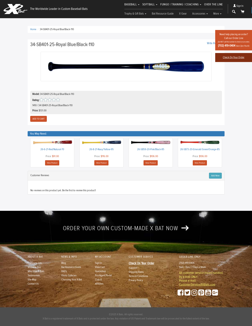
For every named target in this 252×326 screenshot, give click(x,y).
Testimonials (34, 275)
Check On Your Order (233, 57)
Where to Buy (34, 267)
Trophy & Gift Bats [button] (135, 13)
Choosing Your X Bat (71, 279)
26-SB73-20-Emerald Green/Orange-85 (200, 149)
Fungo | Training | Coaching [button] (180, 4)
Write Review (214, 43)
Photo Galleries (69, 275)
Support (133, 268)
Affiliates (99, 283)
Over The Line (213, 4)
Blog (63, 263)
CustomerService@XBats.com (197, 285)
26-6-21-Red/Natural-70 (52, 149)
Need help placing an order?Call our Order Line (233, 40)
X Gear (183, 13)
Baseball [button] (131, 4)
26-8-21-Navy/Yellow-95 (101, 149)
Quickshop (100, 271)
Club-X (98, 279)
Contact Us (33, 283)
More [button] (217, 13)
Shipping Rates (136, 272)
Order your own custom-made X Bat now (126, 228)
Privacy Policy (136, 280)
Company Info (35, 263)
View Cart (100, 267)
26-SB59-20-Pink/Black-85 (150, 149)
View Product (52, 163)
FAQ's (64, 271)
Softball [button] (150, 4)
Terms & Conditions (138, 276)
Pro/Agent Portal (103, 275)
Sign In (238, 6)
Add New (215, 175)
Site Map (32, 279)
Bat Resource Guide (163, 13)
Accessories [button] (200, 13)
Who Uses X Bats (36, 271)
